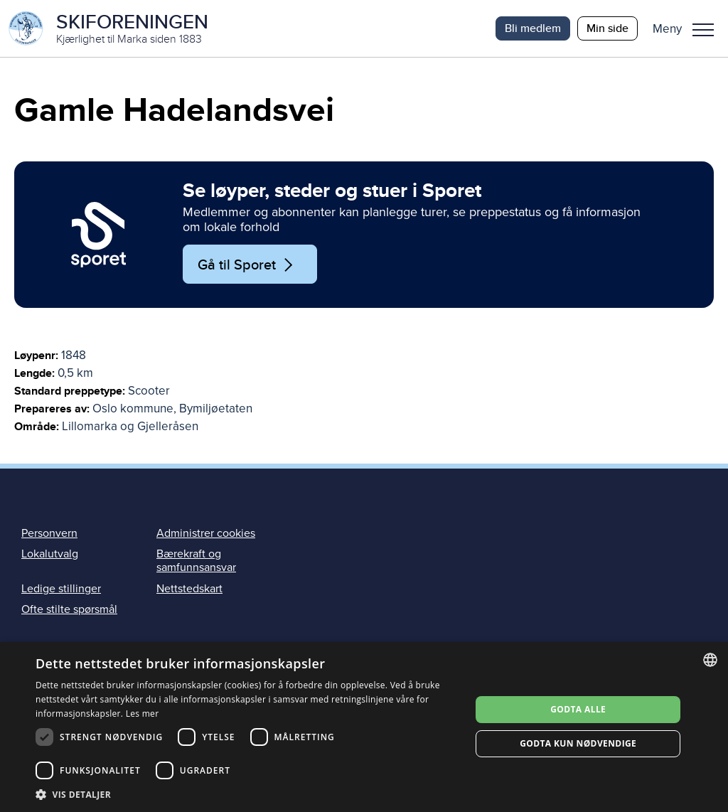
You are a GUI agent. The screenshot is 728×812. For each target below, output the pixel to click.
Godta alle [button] (578, 709)
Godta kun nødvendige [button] (578, 743)
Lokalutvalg (49, 554)
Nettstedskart (189, 589)
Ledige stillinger (61, 589)
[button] (688, 28)
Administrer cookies (205, 533)
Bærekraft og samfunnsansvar (196, 561)
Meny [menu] (703, 30)
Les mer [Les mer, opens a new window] (142, 713)
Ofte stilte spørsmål (69, 609)
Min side (607, 28)
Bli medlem (533, 28)
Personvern (49, 533)
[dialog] (364, 727)
